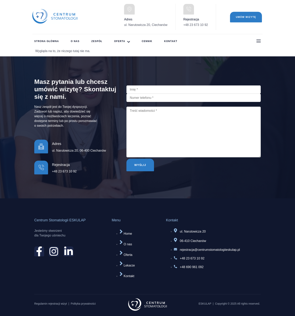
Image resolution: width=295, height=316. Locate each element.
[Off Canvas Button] (258, 41)
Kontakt (170, 41)
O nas (75, 41)
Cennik (147, 41)
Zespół (96, 41)
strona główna (46, 41)
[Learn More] (78, 168)
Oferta (122, 41)
